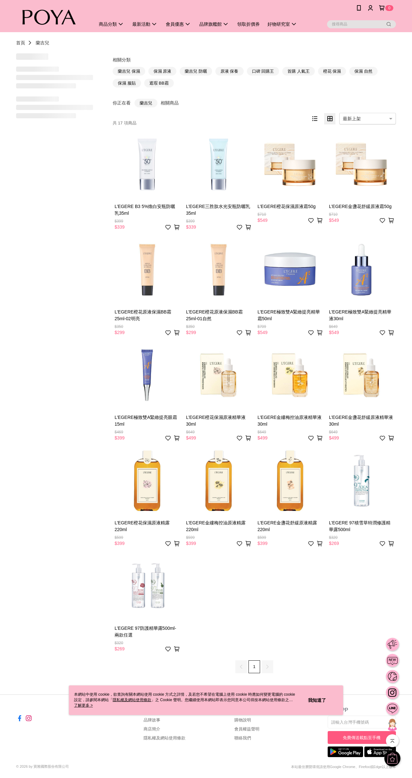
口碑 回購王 (263, 71)
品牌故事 (152, 720)
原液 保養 (229, 71)
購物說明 (242, 720)
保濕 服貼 (127, 83)
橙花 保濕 (332, 71)
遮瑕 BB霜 (159, 83)
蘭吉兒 (42, 42)
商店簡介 (152, 729)
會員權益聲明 (246, 729)
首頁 (20, 42)
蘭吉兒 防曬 (196, 71)
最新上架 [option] (352, 118)
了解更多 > (83, 705)
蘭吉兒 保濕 (129, 71)
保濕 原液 (163, 71)
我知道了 (317, 700)
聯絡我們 (242, 738)
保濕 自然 (363, 71)
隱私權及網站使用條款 (164, 738)
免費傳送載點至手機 (361, 737)
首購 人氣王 (298, 71)
